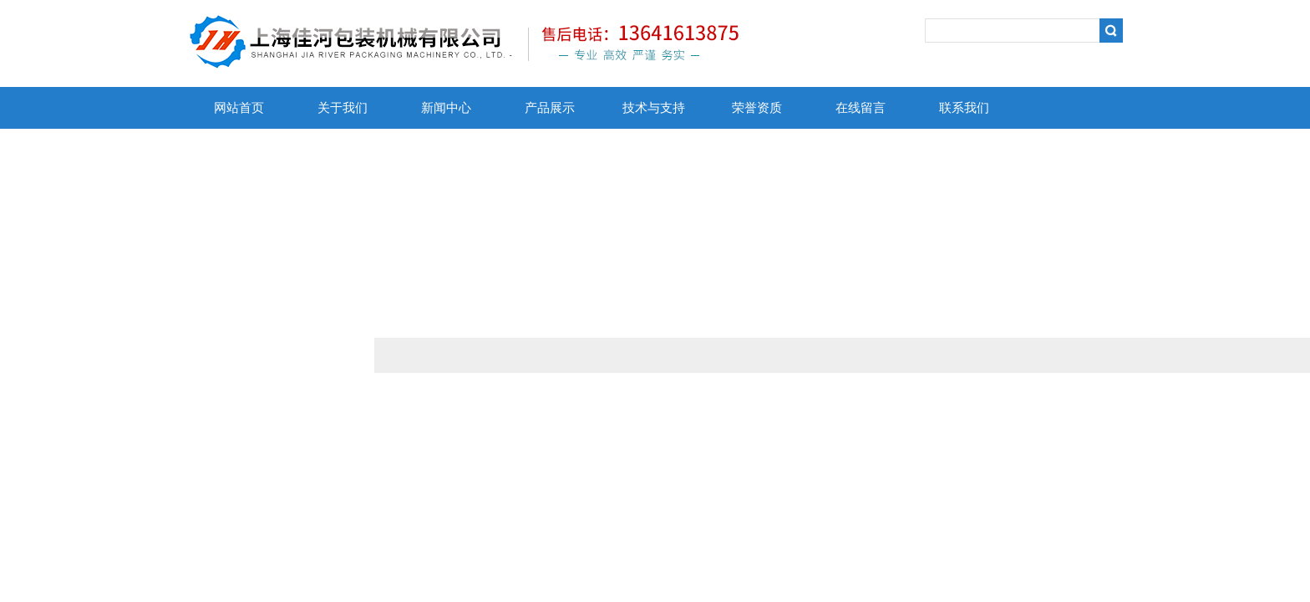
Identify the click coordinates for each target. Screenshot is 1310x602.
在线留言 (860, 108)
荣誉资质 (757, 108)
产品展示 (550, 108)
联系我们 (964, 108)
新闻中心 (446, 108)
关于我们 (342, 108)
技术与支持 (653, 108)
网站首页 (239, 108)
